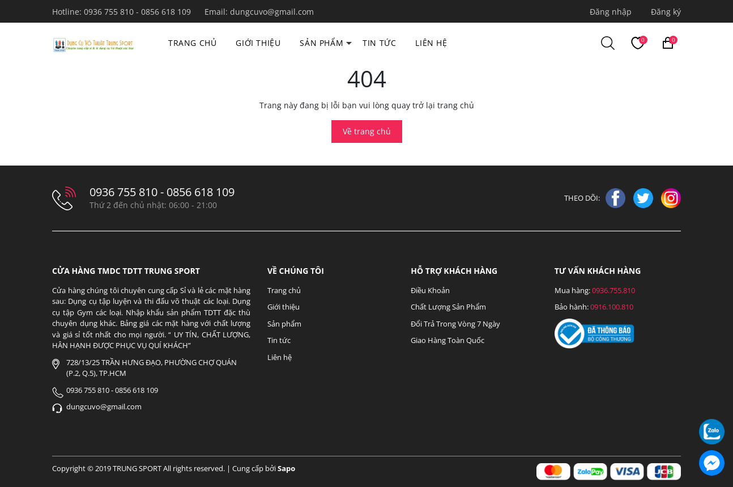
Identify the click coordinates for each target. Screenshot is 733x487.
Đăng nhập (611, 11)
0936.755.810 (613, 290)
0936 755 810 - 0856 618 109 (138, 11)
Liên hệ (431, 42)
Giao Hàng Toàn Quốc (447, 340)
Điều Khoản (430, 290)
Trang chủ (192, 42)
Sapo (286, 468)
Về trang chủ (367, 131)
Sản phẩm (321, 42)
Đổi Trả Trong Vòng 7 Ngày (455, 324)
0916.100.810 (611, 307)
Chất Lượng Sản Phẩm (448, 307)
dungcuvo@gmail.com (272, 11)
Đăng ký (666, 11)
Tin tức (379, 42)
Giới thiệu (258, 42)
